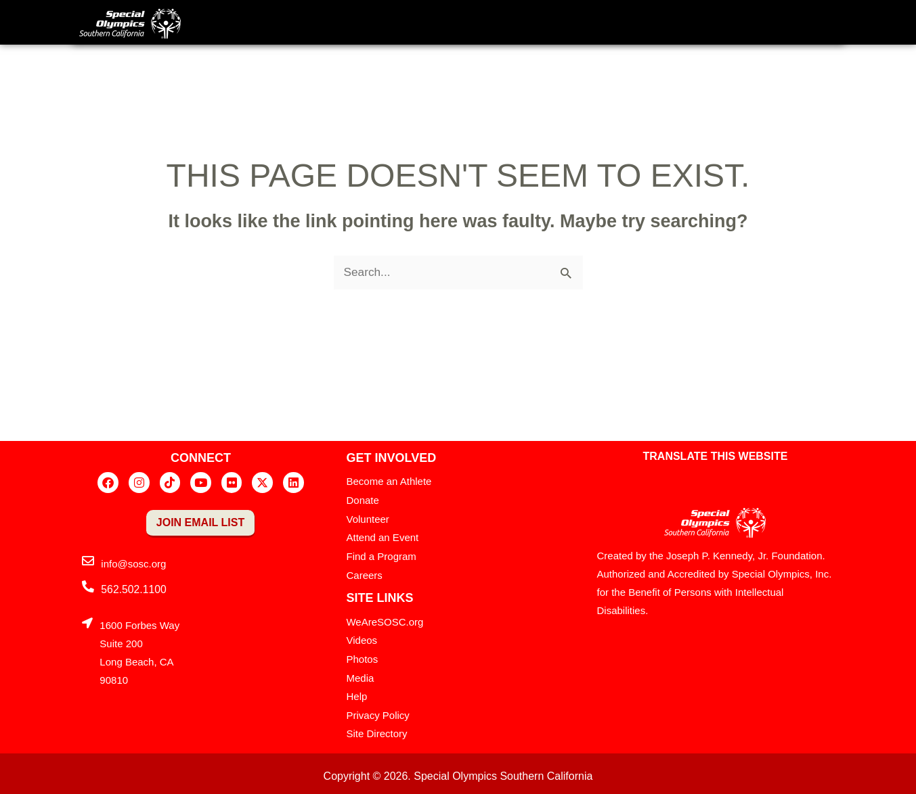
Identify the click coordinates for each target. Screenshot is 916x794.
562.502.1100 (132, 590)
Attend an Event (382, 537)
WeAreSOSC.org (384, 620)
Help (356, 693)
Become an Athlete (388, 482)
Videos (361, 638)
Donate (362, 501)
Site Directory (376, 729)
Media (360, 674)
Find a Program (381, 555)
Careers (364, 574)
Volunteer (367, 519)
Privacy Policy (377, 711)
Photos (362, 656)
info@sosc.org (133, 564)
